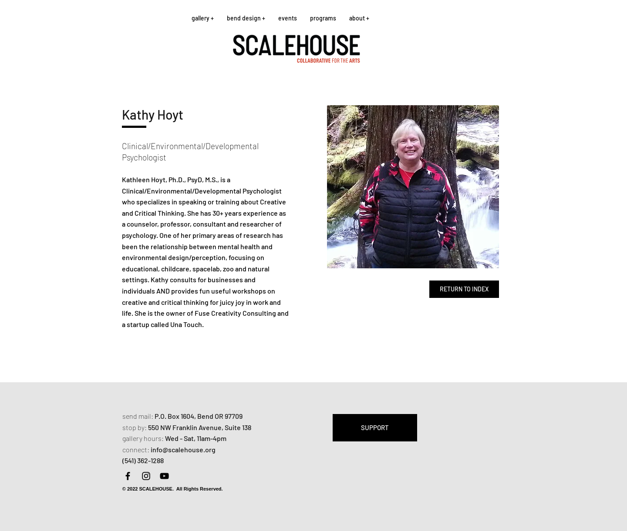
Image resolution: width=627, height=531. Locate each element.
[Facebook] (127, 476)
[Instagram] (146, 476)
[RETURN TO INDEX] (464, 289)
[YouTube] (164, 476)
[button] (202, 18)
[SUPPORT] (375, 427)
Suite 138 (238, 427)
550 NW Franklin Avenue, (186, 427)
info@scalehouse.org (183, 449)
